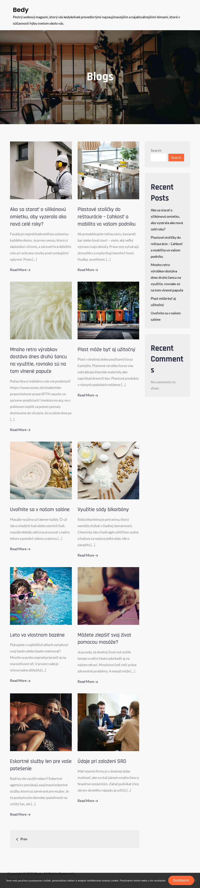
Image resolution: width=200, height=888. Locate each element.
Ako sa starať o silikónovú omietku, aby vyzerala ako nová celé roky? (38, 217)
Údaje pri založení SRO (102, 761)
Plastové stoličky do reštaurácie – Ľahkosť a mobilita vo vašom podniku (107, 217)
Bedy (20, 9)
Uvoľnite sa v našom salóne (40, 509)
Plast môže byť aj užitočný (106, 349)
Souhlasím (181, 880)
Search (156, 150)
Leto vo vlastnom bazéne (37, 635)
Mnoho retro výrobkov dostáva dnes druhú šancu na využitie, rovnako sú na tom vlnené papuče (38, 360)
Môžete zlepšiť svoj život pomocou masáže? (104, 639)
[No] (195, 880)
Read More (20, 270)
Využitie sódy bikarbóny (103, 509)
